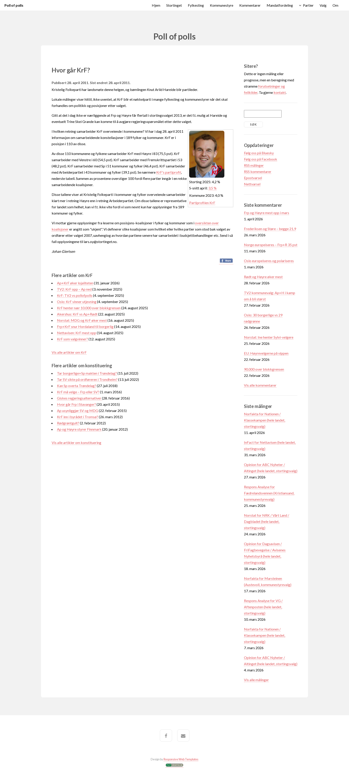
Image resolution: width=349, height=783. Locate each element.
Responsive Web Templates (181, 759)
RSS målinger (254, 165)
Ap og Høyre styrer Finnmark (79, 429)
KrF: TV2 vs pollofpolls (74, 295)
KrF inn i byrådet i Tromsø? (77, 417)
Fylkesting (196, 5)
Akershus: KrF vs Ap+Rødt (77, 314)
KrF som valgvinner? (72, 339)
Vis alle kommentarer (260, 385)
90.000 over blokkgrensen (264, 369)
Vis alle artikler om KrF (69, 352)
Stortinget (174, 5)
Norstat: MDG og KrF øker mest (82, 320)
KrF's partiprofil (168, 172)
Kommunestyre (221, 5)
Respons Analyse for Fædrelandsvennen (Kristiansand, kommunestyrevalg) (269, 493)
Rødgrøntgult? (68, 423)
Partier (308, 5)
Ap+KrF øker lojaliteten (75, 283)
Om (335, 5)
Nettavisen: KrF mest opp (76, 333)
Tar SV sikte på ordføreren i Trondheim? (87, 379)
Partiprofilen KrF (202, 203)
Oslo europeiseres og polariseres (269, 261)
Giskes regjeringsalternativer (79, 398)
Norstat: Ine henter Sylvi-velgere (268, 337)
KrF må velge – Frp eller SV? (78, 392)
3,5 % (212, 188)
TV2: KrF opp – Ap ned (74, 289)
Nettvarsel (252, 184)
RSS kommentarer (257, 171)
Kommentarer (250, 5)
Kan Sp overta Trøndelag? (76, 385)
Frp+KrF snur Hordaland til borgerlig (85, 326)
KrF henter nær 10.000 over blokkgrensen (89, 308)
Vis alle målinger (256, 680)
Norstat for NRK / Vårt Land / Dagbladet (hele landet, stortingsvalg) (266, 521)
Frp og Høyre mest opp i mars (266, 213)
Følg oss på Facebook (260, 159)
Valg (323, 5)
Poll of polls (13, 5)
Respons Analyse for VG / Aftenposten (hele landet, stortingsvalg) (263, 606)
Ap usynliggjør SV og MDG (77, 410)
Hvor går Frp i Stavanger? (76, 404)
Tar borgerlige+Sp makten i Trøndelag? (87, 373)
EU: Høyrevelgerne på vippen (266, 353)
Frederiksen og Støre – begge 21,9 (270, 229)
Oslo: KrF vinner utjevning (76, 301)
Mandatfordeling (280, 5)
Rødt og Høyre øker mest (263, 277)
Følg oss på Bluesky (259, 153)
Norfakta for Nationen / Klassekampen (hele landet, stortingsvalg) (264, 420)
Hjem (156, 5)
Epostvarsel (253, 178)
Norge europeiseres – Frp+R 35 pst (270, 245)
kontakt (280, 92)
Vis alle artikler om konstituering (76, 442)
